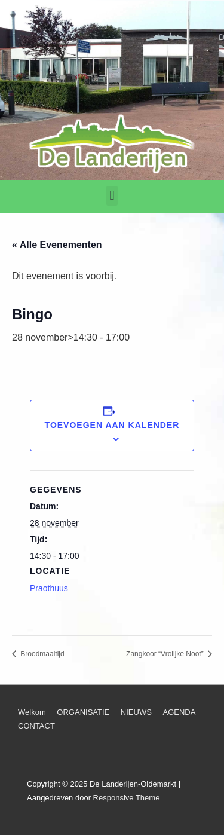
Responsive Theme (126, 797)
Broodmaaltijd (42, 654)
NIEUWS (136, 712)
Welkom (32, 712)
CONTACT (36, 725)
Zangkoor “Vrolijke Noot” (165, 654)
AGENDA (178, 712)
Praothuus (49, 588)
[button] (112, 196)
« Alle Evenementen (57, 245)
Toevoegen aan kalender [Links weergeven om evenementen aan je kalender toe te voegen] (112, 425)
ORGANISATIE (83, 712)
